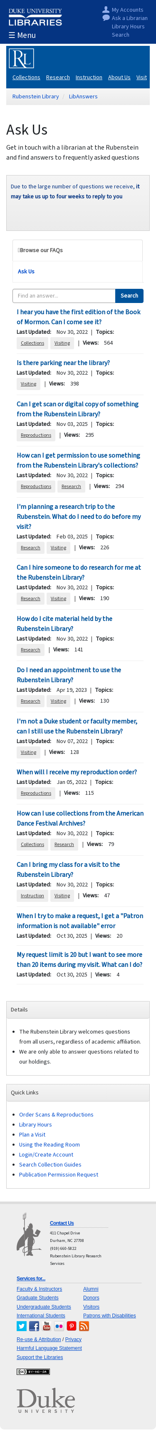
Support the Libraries (40, 1357)
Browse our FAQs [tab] (41, 250)
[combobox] (64, 296)
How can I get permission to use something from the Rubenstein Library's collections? (78, 460)
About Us (119, 77)
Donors (91, 1298)
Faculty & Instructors (39, 1289)
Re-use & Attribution (39, 1339)
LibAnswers (83, 97)
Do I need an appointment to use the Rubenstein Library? (69, 675)
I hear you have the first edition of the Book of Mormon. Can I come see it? (78, 317)
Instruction (89, 77)
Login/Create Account (46, 1155)
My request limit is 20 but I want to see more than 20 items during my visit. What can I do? (79, 959)
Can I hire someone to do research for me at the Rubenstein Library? (79, 572)
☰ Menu (22, 35)
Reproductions (36, 435)
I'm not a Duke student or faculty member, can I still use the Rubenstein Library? (77, 726)
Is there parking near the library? (63, 363)
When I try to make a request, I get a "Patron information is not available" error (80, 921)
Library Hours (128, 27)
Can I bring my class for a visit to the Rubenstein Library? (68, 869)
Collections (26, 77)
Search (120, 35)
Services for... (31, 1279)
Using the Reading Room (49, 1145)
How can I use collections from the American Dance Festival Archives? (80, 818)
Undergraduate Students (44, 1307)
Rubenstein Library (35, 97)
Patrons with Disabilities (109, 1316)
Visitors (91, 1307)
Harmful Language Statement (49, 1348)
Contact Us (62, 1223)
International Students (41, 1316)
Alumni (91, 1289)
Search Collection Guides (50, 1165)
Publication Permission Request (58, 1175)
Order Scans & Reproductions (56, 1115)
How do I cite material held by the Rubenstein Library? (64, 623)
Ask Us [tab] (26, 272)
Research (58, 77)
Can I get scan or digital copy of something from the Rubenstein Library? (78, 409)
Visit (141, 77)
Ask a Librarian (130, 19)
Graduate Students (38, 1298)
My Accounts (128, 10)
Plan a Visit (32, 1135)
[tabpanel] (78, 639)
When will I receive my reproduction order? (77, 772)
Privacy (73, 1339)
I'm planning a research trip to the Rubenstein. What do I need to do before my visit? (79, 516)
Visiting (62, 343)
